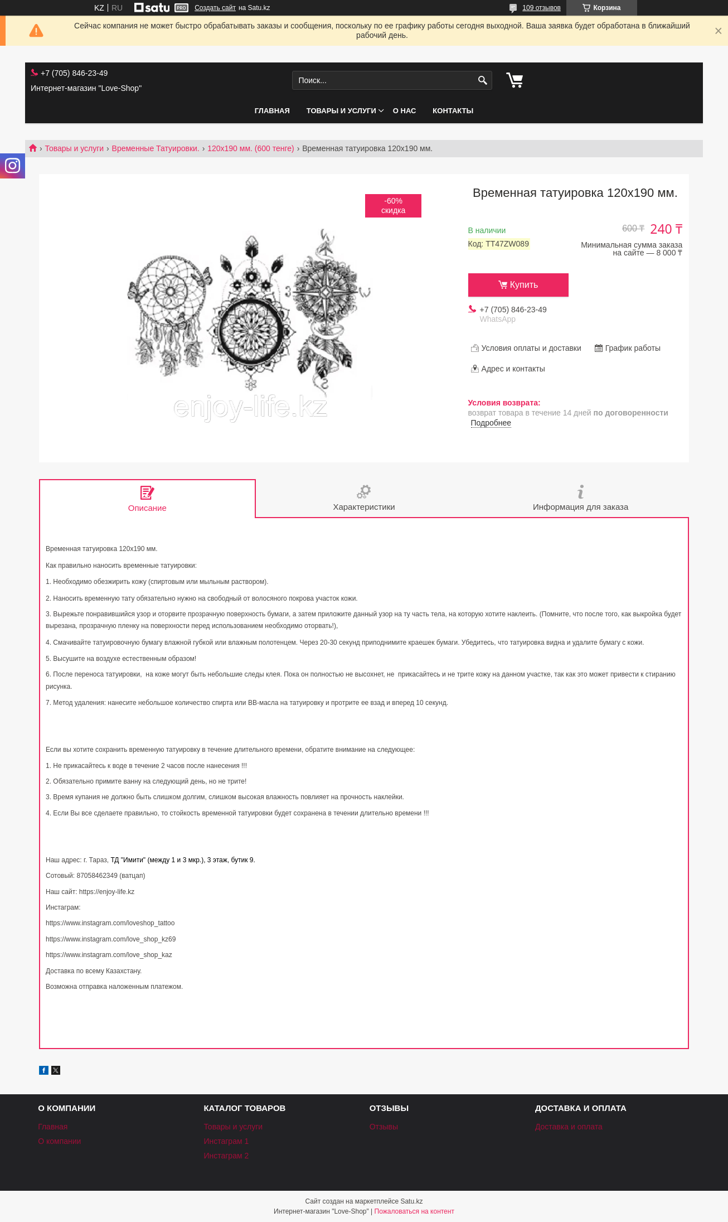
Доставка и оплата (569, 1126)
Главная (272, 111)
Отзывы (384, 1126)
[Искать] (482, 80)
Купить (524, 284)
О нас (404, 111)
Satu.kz (411, 1201)
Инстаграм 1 (226, 1141)
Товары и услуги (341, 111)
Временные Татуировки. (156, 148)
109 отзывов (541, 8)
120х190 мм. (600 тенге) (250, 148)
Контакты (453, 111)
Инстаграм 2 (226, 1155)
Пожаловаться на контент (414, 1211)
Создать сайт (215, 8)
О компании (59, 1141)
